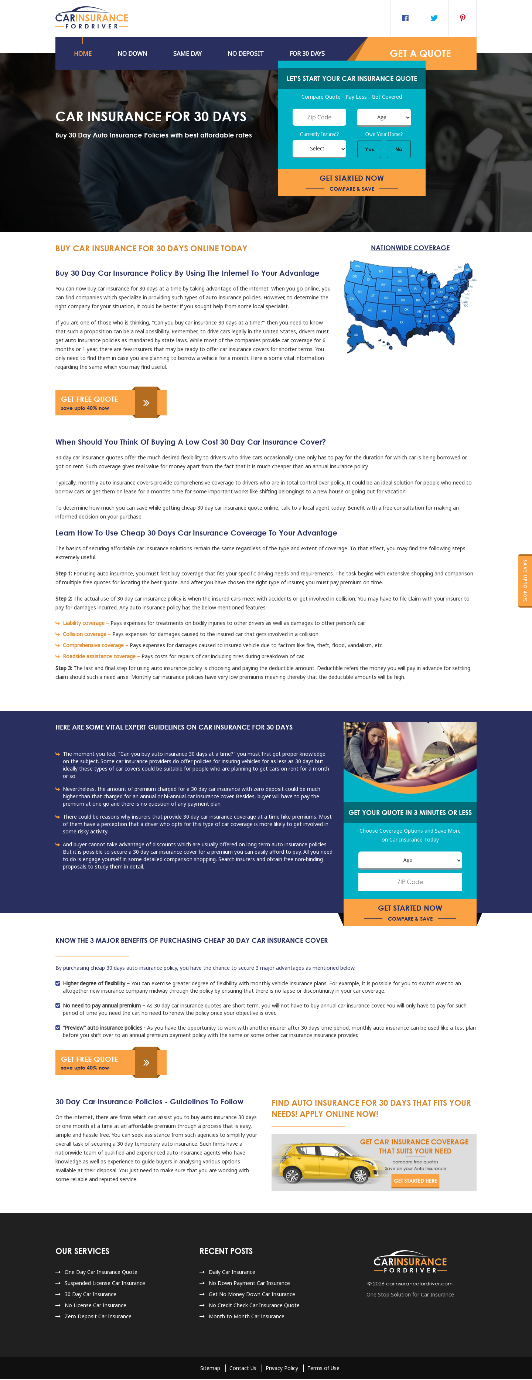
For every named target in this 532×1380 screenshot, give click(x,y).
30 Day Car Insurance (90, 1294)
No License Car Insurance (95, 1305)
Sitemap (210, 1368)
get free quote (107, 403)
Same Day (187, 54)
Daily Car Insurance (232, 1272)
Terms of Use (323, 1368)
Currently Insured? (319, 134)
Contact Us (242, 1368)
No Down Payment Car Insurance (249, 1283)
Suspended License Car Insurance (105, 1283)
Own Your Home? (384, 134)
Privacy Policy (282, 1368)
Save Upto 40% (525, 581)
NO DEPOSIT (246, 54)
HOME (83, 54)
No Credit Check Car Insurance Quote (254, 1305)
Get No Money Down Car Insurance (252, 1294)
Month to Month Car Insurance (246, 1316)
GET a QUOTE (420, 54)
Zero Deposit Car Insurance (98, 1316)
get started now (352, 183)
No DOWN (132, 54)
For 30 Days (307, 54)
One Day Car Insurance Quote (101, 1272)
